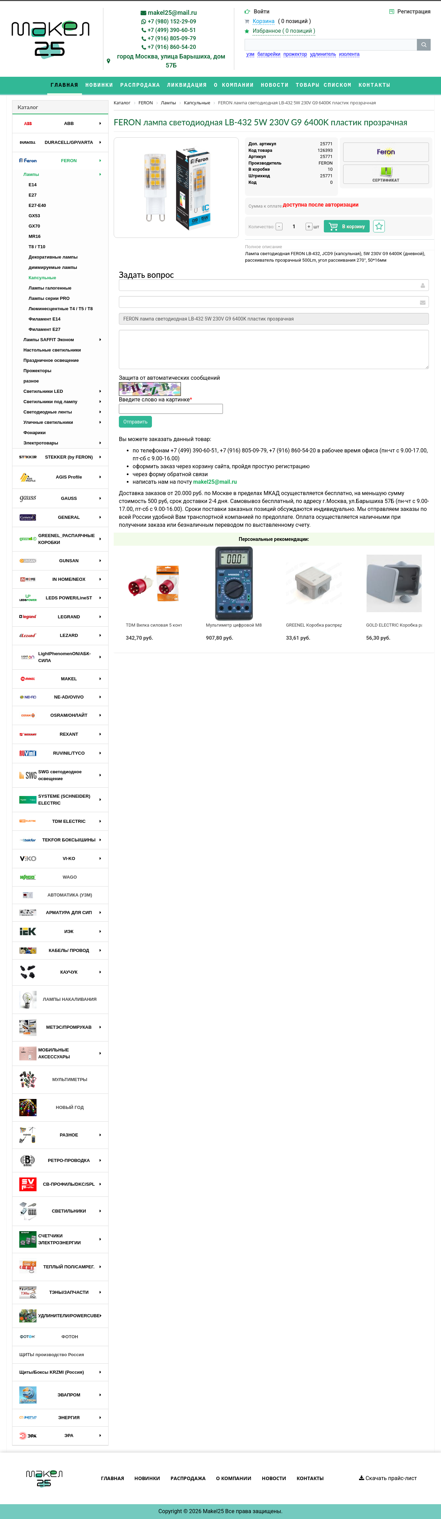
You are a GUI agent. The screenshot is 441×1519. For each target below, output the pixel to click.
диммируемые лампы (53, 267)
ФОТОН (48, 1337)
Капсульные (42, 277)
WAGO (48, 877)
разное (31, 381)
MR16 (35, 236)
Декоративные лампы (53, 257)
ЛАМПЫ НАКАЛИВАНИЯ (57, 999)
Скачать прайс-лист (388, 1478)
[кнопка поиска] (424, 45)
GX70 (34, 226)
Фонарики (34, 432)
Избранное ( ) (284, 31)
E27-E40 (37, 205)
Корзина (263, 21)
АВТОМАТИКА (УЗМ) (55, 895)
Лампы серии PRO (49, 298)
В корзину (347, 227)
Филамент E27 (44, 329)
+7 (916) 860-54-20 (172, 47)
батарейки (268, 54)
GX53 (34, 215)
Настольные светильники (52, 350)
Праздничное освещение (51, 360)
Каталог (28, 107)
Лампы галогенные (50, 288)
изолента (349, 54)
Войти (261, 11)
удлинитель (323, 54)
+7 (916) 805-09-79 (172, 38)
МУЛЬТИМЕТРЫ (53, 1079)
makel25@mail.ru (172, 12)
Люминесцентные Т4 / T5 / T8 (61, 308)
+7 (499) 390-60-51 (172, 30)
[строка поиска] (331, 45)
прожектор (295, 54)
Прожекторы (37, 370)
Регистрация (414, 11)
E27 (33, 195)
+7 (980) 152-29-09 (172, 21)
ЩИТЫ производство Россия (51, 1354)
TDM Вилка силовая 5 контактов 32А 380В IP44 (175, 625)
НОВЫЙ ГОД (51, 1107)
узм (250, 54)
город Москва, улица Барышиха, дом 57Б (171, 61)
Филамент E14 (44, 319)
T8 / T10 (37, 246)
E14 (33, 184)
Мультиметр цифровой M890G (238, 625)
